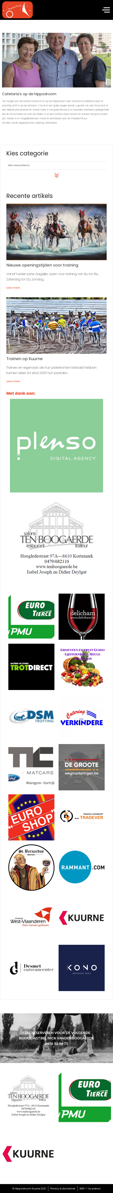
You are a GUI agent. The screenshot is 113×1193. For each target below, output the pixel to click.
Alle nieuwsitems (19, 165)
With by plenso (90, 1188)
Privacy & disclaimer (62, 1188)
